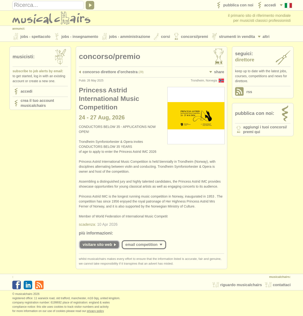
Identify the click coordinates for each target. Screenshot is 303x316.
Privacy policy (95, 311)
